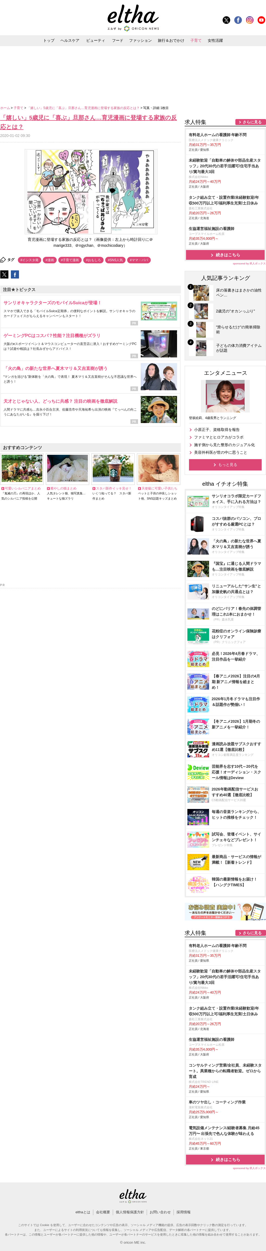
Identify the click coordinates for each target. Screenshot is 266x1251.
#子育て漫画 (70, 260)
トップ (49, 40)
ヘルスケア (69, 40)
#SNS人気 (115, 260)
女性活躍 (215, 40)
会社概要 (103, 1212)
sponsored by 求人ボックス (249, 263)
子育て (196, 40)
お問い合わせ (160, 1212)
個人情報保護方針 (130, 1212)
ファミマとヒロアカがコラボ (218, 437)
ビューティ (95, 40)
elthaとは (82, 1212)
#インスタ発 (30, 260)
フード (117, 40)
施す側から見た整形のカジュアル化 (224, 445)
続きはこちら (228, 254)
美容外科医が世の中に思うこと (220, 452)
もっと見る (227, 464)
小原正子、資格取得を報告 (217, 429)
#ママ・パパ (139, 260)
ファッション (140, 40)
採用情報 (184, 1212)
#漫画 (50, 260)
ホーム (5, 108)
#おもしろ (93, 260)
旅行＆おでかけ (171, 40)
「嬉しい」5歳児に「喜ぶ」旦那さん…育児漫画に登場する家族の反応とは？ (83, 108)
